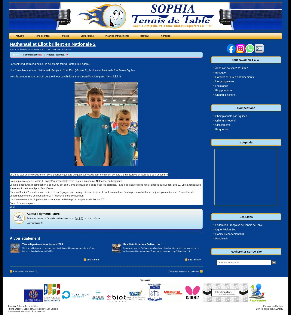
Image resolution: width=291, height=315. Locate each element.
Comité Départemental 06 (230, 234)
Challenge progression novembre (184, 271)
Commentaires (31, 54)
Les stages (221, 85)
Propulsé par (269, 306)
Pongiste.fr (221, 238)
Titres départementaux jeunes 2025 (42, 244)
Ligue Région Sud (225, 229)
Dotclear (279, 306)
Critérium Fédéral (225, 120)
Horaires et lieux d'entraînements (234, 77)
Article (15, 54)
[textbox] (244, 262)
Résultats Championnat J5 (25, 271)
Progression (222, 129)
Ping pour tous (223, 90)
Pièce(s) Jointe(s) (55, 54)
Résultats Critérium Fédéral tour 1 (143, 244)
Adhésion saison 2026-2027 (231, 68)
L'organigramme (224, 81)
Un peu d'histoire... (226, 94)
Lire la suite (93, 259)
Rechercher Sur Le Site (246, 251)
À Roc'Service (38, 312)
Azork (35, 309)
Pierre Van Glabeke (49, 309)
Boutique (220, 72)
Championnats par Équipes (231, 116)
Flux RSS (79, 218)
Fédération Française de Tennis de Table (239, 225)
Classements (223, 124)
